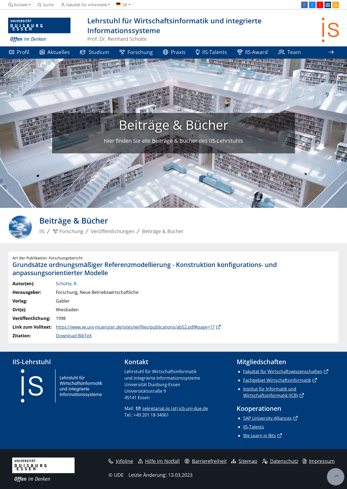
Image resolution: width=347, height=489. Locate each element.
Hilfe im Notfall (159, 461)
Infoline (120, 461)
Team (289, 52)
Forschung (136, 52)
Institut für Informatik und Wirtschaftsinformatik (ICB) (270, 392)
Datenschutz (280, 461)
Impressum (319, 461)
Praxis (174, 52)
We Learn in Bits (259, 436)
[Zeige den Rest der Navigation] (331, 52)
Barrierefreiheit (206, 461)
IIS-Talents (211, 52)
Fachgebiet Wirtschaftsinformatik (277, 380)
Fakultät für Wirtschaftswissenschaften (282, 371)
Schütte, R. (67, 284)
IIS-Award (252, 52)
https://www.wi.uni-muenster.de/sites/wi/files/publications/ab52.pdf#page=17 (135, 327)
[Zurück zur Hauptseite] (330, 30)
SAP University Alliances (267, 418)
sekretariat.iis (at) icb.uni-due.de (175, 408)
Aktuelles (55, 52)
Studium (94, 52)
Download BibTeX (74, 336)
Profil (19, 52)
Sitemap (244, 461)
